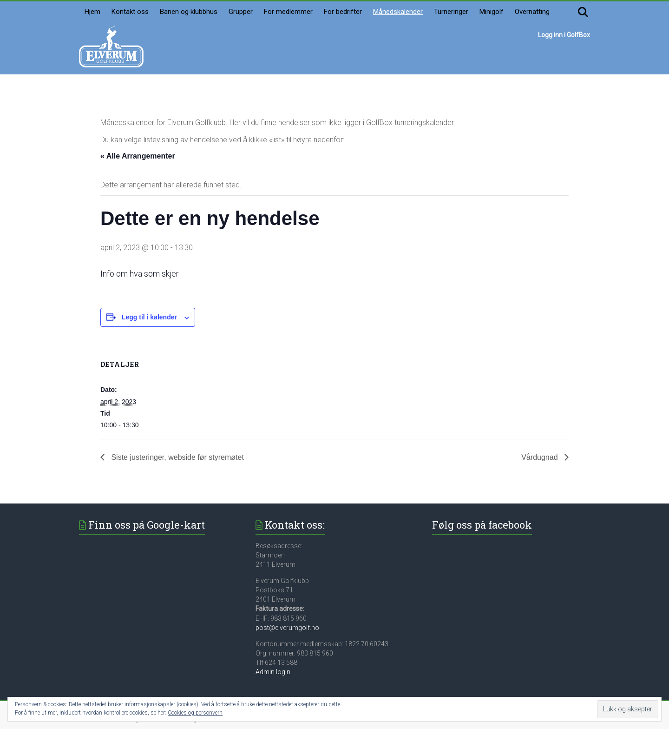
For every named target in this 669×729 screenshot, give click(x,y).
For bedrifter (343, 11)
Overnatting (532, 11)
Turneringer (451, 11)
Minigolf (491, 11)
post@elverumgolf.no (287, 627)
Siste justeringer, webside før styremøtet (176, 457)
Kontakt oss (130, 11)
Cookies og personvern (195, 712)
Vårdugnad (540, 457)
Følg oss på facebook (482, 524)
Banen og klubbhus (188, 11)
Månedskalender (398, 11)
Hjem (92, 11)
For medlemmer (288, 11)
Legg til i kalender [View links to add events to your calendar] (149, 317)
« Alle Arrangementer (137, 156)
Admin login (273, 672)
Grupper (241, 11)
